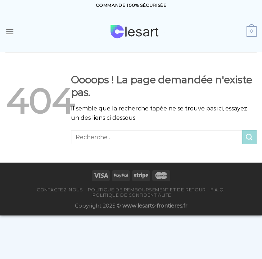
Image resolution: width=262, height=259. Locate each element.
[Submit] (249, 137)
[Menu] (9, 31)
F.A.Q (217, 189)
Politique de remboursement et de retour (147, 189)
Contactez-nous (60, 189)
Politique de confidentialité (131, 195)
